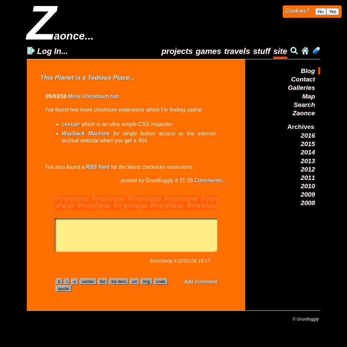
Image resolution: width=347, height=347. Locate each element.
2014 (308, 152)
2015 (308, 143)
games (208, 51)
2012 (308, 169)
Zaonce (303, 113)
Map (308, 96)
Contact (303, 79)
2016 (308, 135)
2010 (308, 186)
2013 (308, 160)
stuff (261, 51)
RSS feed (97, 167)
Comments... (210, 180)
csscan (71, 124)
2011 (308, 177)
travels (237, 51)
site (280, 51)
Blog (308, 70)
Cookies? (297, 11)
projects (177, 51)
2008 (308, 202)
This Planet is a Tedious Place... (87, 77)
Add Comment (200, 281)
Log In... (47, 51)
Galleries (301, 87)
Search (304, 104)
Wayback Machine (86, 133)
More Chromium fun (93, 96)
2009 (308, 194)
